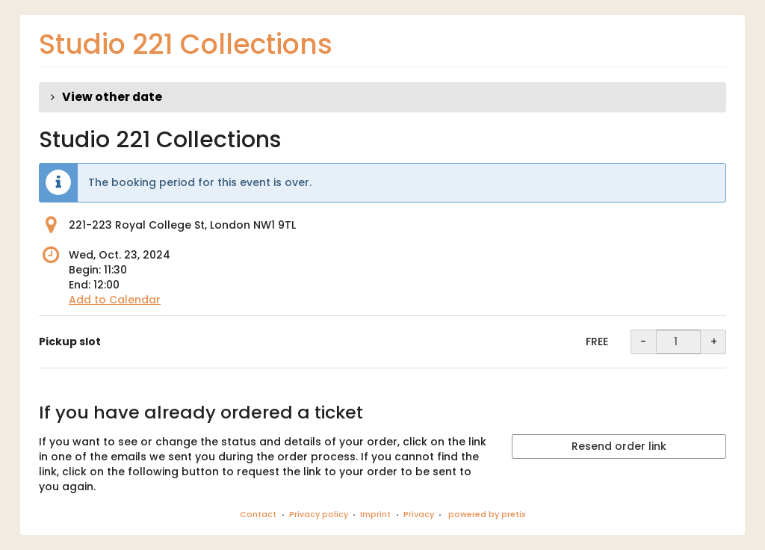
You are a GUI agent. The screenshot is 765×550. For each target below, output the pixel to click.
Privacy (418, 514)
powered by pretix (486, 514)
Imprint (375, 514)
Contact (258, 514)
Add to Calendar (115, 299)
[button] (382, 97)
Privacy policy (318, 514)
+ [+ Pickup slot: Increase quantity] (713, 341)
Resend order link (619, 446)
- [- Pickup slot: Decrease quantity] (643, 341)
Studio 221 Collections (185, 44)
